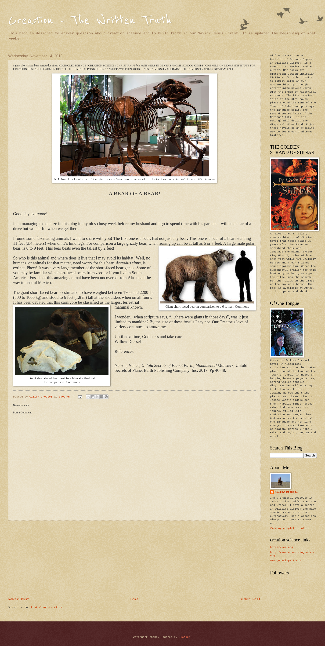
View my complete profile (289, 528)
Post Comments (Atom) (47, 607)
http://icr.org (281, 547)
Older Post (250, 599)
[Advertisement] (134, 559)
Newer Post (18, 599)
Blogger (184, 637)
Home (134, 599)
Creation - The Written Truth (90, 20)
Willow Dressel (286, 492)
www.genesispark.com (285, 560)
